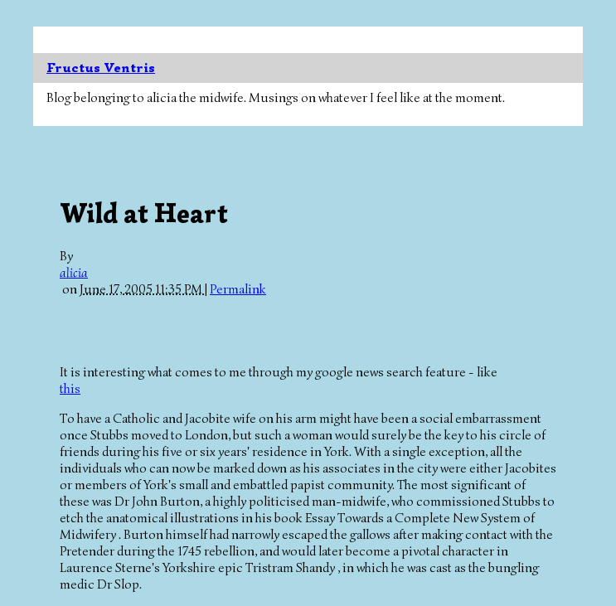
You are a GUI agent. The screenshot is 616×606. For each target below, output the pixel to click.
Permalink (238, 289)
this (70, 389)
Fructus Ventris (100, 68)
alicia (74, 272)
